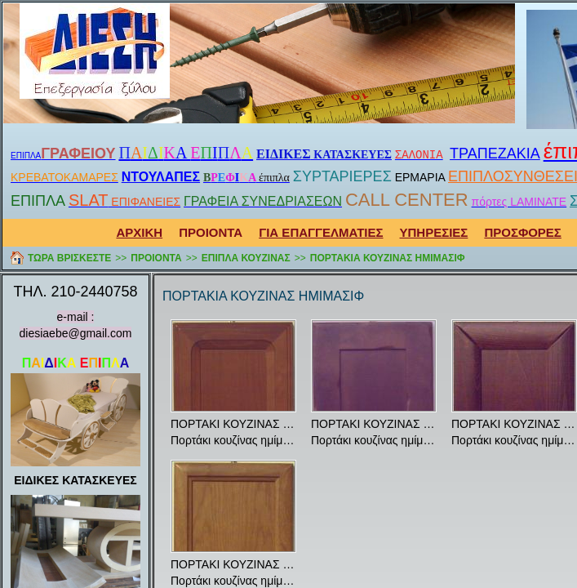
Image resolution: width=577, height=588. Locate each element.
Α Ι (185, 153)
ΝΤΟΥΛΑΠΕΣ (161, 177)
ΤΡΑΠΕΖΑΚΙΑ (495, 153)
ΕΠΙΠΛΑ (26, 155)
